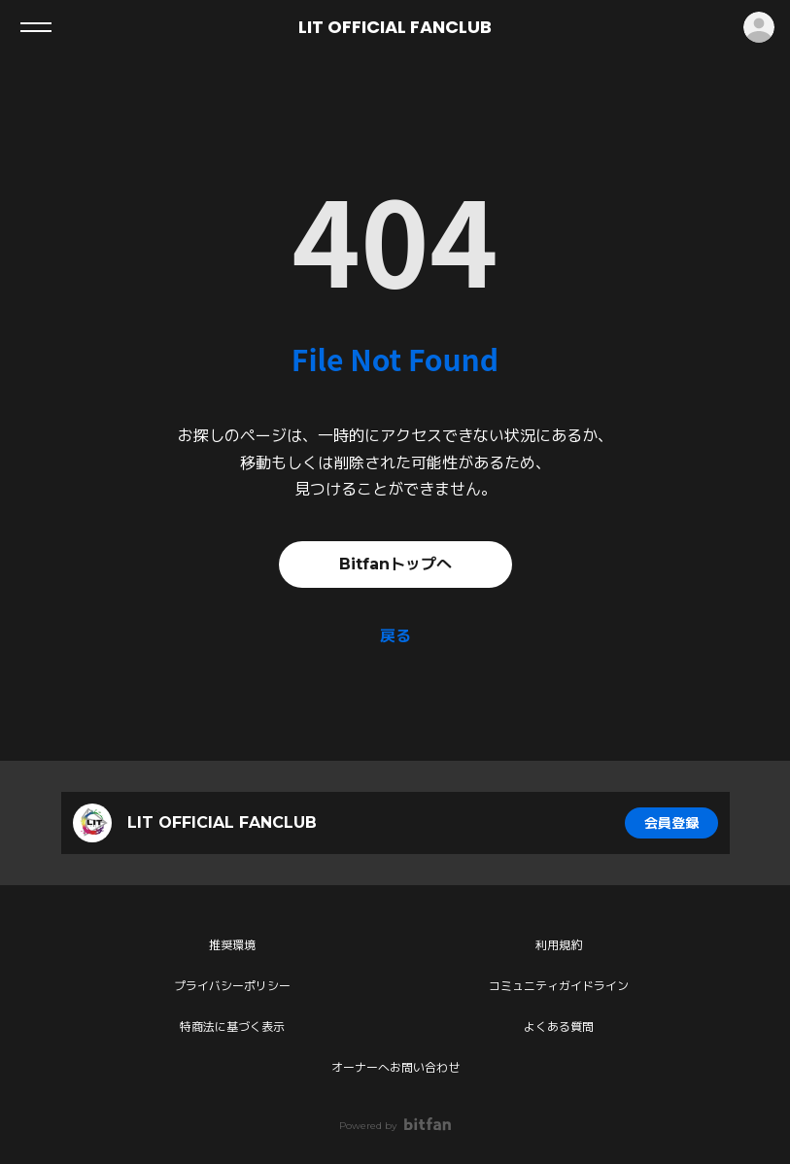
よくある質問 (559, 1026)
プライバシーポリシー (232, 985)
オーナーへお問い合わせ (395, 1067)
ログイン (758, 27)
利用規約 (558, 945)
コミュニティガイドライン (559, 985)
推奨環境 (232, 945)
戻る (395, 636)
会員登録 (671, 823)
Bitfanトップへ (395, 564)
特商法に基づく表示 (232, 1026)
